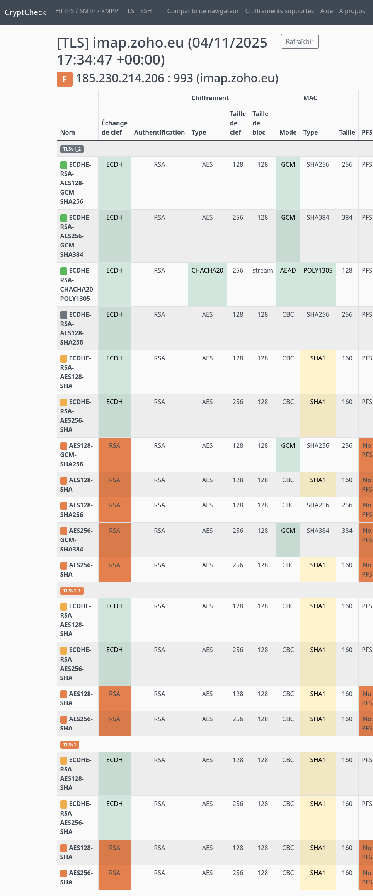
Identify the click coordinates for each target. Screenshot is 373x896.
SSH (146, 11)
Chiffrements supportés (279, 11)
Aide (326, 11)
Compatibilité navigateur (203, 11)
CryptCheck (25, 12)
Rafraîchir (300, 41)
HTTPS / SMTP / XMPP (86, 11)
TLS (129, 11)
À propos (352, 11)
